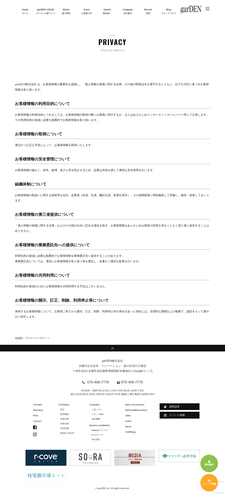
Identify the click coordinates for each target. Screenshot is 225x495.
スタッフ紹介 (98, 414)
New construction (134, 405)
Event (128, 421)
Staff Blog (130, 432)
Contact (37, 421)
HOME (18, 338)
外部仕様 (64, 419)
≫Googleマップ (141, 370)
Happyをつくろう (100, 430)
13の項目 (96, 439)
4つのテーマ (97, 435)
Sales (128, 416)
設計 (62, 409)
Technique (63, 405)
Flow (35, 416)
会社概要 (96, 419)
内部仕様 (64, 424)
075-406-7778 (98, 382)
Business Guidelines (99, 425)
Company (94, 405)
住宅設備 (64, 428)
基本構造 (64, 414)
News (128, 427)
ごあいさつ (97, 409)
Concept (37, 405)
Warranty (38, 410)
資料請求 (172, 406)
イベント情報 (174, 415)
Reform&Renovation (136, 410)
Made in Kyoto (67, 433)
